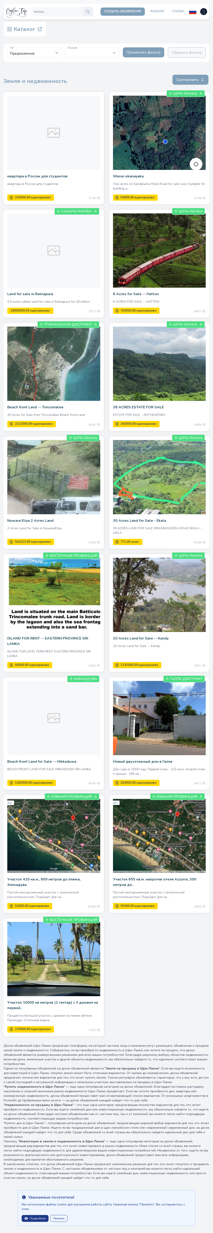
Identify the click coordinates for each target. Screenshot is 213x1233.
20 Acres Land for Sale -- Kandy (141, 638)
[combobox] (92, 52)
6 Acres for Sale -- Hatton (136, 294)
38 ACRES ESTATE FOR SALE (138, 407)
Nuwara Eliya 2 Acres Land (30, 520)
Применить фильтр (143, 52)
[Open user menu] (203, 11)
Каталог (157, 11)
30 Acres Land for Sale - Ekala (139, 520)
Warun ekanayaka (128, 176)
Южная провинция (71, 796)
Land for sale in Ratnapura (30, 294)
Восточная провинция (71, 555)
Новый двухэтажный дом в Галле (142, 761)
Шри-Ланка (185, 93)
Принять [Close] (58, 1218)
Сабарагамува (76, 211)
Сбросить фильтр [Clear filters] (187, 52)
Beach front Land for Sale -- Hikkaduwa (41, 761)
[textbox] (92, 51)
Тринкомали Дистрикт (68, 324)
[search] (88, 11)
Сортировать (190, 79)
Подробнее (35, 1218)
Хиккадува (83, 678)
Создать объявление (122, 11)
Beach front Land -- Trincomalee (35, 407)
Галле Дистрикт (184, 678)
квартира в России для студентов (37, 176)
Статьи (178, 11)
